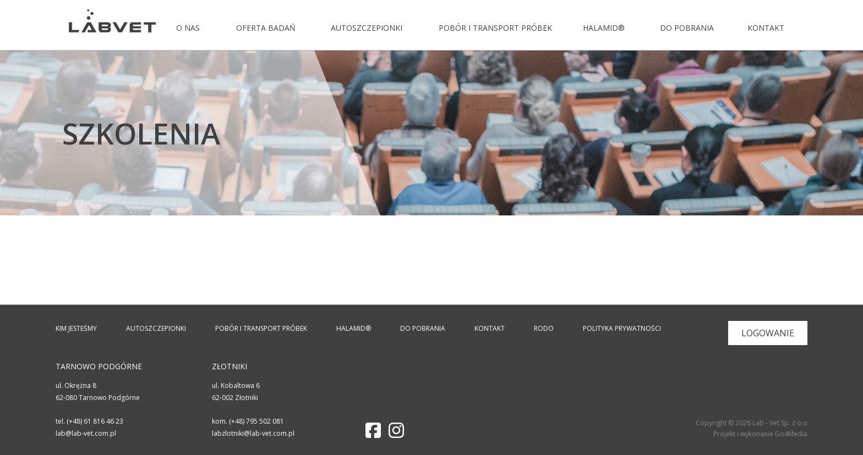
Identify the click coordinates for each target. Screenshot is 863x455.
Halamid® (602, 28)
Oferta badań (264, 28)
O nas (187, 28)
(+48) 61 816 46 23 (95, 421)
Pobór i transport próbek (493, 28)
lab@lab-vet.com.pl (86, 433)
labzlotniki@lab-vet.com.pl (253, 433)
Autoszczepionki (365, 28)
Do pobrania (685, 28)
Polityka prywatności (622, 328)
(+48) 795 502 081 (256, 421)
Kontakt (765, 28)
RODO (544, 328)
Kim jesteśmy (76, 328)
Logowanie (767, 333)
